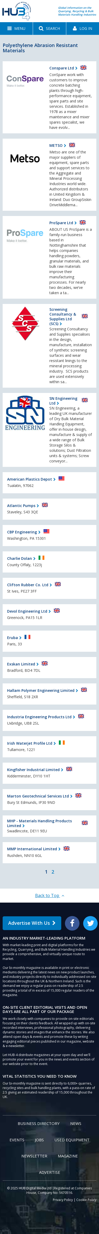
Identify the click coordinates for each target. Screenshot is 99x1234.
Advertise (49, 1172)
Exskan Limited (21, 664)
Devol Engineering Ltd (27, 611)
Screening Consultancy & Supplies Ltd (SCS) (62, 316)
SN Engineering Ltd (63, 401)
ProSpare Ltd (61, 222)
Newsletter (34, 1155)
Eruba (12, 637)
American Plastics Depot (29, 479)
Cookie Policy (86, 1200)
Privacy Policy (63, 1200)
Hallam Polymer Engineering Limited (40, 690)
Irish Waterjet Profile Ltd (29, 743)
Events (17, 1139)
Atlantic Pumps (21, 505)
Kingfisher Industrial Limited (33, 769)
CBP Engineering (22, 531)
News (75, 1123)
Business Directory (39, 1123)
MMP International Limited (32, 848)
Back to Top (49, 895)
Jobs (39, 1139)
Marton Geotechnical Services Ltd (38, 796)
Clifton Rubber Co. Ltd (27, 584)
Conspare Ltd (61, 68)
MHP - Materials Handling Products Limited (39, 823)
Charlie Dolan (19, 558)
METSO (56, 145)
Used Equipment (71, 1139)
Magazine (68, 1155)
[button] (16, 28)
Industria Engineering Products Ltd (39, 716)
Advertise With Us (32, 923)
